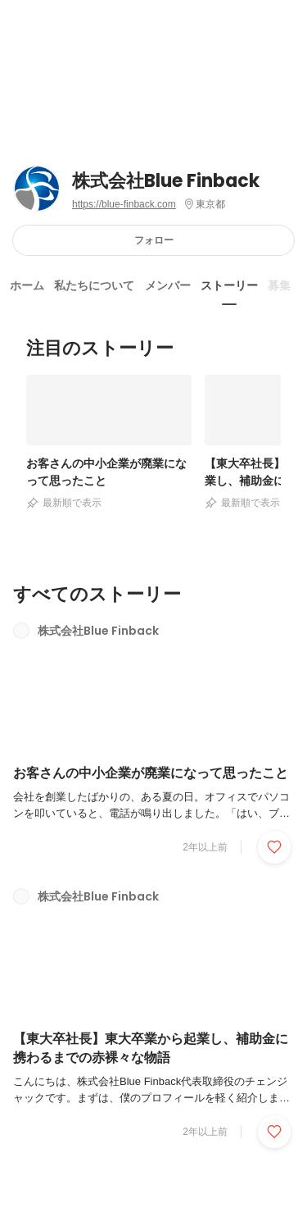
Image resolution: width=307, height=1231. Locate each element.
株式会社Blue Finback (166, 181)
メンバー (168, 285)
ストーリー (229, 285)
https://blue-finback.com (124, 204)
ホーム (27, 285)
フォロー (154, 240)
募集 (279, 285)
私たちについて (94, 285)
